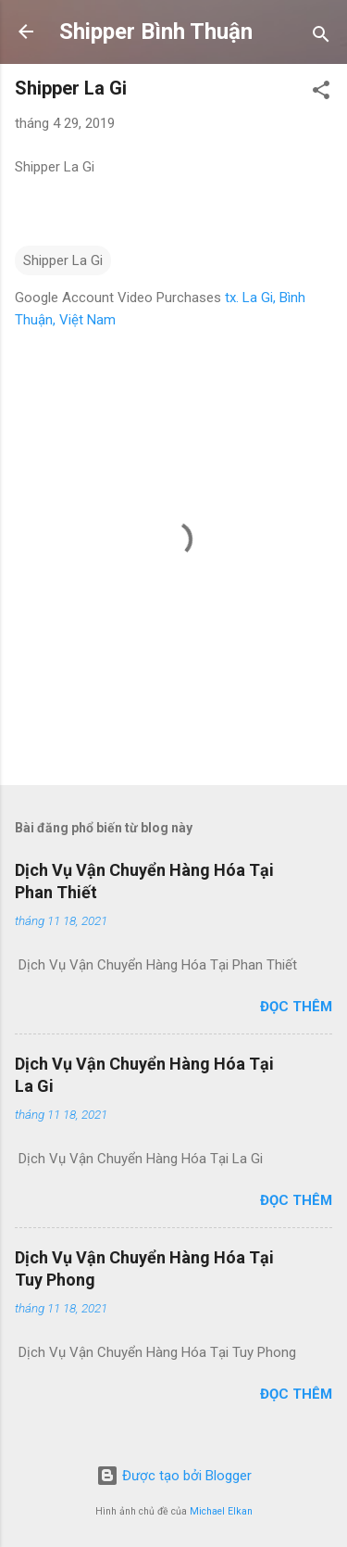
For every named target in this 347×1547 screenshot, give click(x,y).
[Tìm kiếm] (321, 37)
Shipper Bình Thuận (156, 31)
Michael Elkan (221, 1511)
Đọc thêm (296, 1006)
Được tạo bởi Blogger (174, 1475)
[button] (321, 93)
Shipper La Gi (63, 260)
